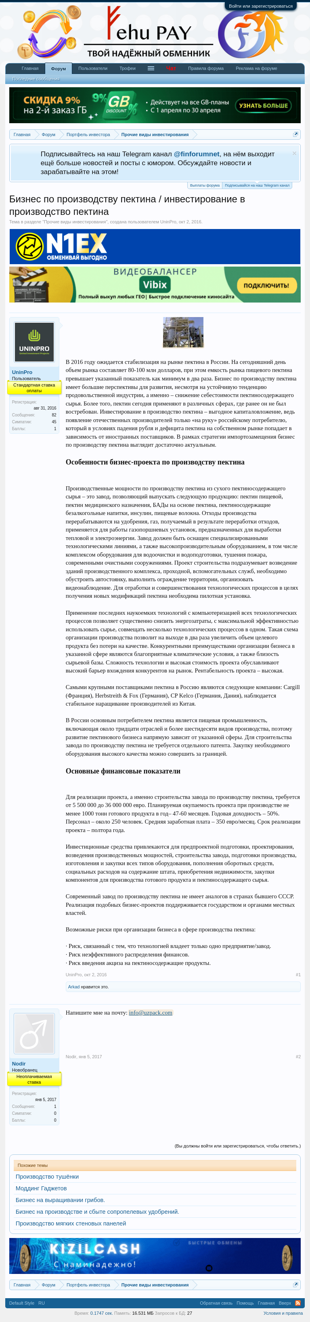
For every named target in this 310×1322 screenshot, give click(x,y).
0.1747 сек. (101, 1313)
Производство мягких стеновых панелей (71, 1223)
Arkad (74, 986)
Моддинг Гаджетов (41, 1188)
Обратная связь (216, 1303)
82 (54, 415)
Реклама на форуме (256, 68)
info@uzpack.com (151, 1012)
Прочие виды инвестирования (75, 221)
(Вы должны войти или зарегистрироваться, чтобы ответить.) (238, 1145)
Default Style (21, 1303)
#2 (298, 1056)
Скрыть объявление (294, 153)
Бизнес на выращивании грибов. (60, 1200)
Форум (58, 68)
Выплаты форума (205, 185)
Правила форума (206, 68)
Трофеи (127, 68)
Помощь (245, 1303)
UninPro (168, 221)
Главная (30, 68)
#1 (298, 974)
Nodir (19, 1064)
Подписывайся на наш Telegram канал (257, 184)
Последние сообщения (36, 78)
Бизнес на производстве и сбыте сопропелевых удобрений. (98, 1212)
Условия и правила (283, 1313)
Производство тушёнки (47, 1176)
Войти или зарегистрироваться (261, 6)
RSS (298, 1303)
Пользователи (92, 68)
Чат (171, 68)
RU (41, 1303)
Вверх (285, 1303)
